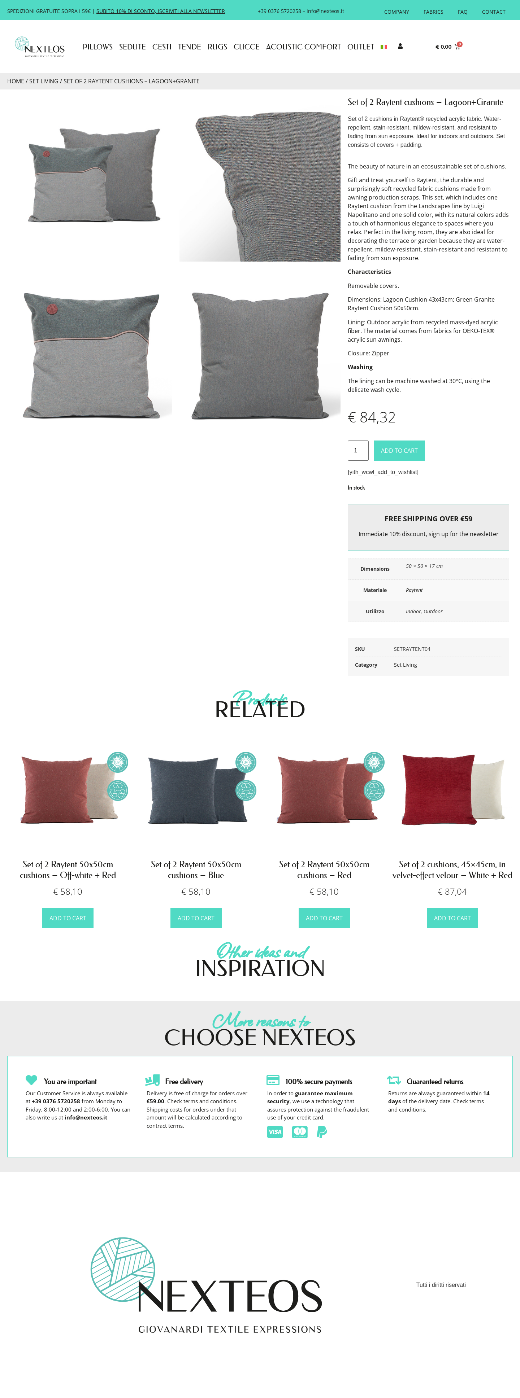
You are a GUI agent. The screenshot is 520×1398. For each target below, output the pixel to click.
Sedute (132, 47)
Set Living (43, 81)
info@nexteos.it (325, 11)
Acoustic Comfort (303, 47)
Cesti (162, 47)
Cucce (247, 47)
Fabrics (433, 11)
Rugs (217, 47)
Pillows (98, 47)
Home (15, 81)
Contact (494, 11)
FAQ (463, 11)
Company (396, 11)
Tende (189, 47)
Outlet (360, 47)
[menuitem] (383, 47)
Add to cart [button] (67, 918)
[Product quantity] (358, 451)
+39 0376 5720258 (279, 11)
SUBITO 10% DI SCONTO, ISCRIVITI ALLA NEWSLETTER (160, 11)
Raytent (414, 590)
